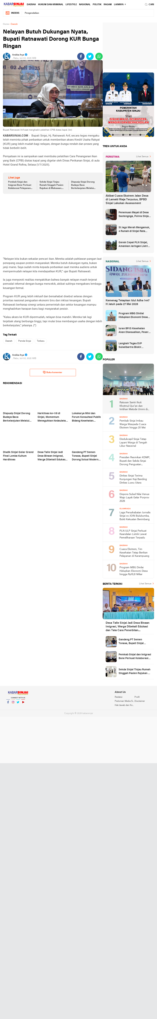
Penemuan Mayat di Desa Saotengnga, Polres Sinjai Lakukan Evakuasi (134, 214)
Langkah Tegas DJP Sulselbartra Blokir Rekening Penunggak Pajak (131, 345)
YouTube (23, 703)
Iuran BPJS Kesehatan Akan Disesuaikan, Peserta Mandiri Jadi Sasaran (135, 330)
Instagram (13, 703)
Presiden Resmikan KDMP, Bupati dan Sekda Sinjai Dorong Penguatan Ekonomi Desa (135, 461)
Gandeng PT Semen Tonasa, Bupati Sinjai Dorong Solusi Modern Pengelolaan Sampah (132, 641)
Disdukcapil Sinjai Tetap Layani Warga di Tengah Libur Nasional (133, 442)
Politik (97, 5)
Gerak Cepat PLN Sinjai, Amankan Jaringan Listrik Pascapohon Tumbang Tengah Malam (134, 244)
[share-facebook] (81, 56)
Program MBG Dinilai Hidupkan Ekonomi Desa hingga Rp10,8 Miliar (133, 315)
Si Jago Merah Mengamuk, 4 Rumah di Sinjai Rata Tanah (134, 229)
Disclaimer (139, 701)
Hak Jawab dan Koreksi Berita (124, 705)
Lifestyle (71, 5)
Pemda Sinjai (24, 341)
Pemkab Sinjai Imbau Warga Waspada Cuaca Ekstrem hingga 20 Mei (133, 424)
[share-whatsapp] (99, 56)
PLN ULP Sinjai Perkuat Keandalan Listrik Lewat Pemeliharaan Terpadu (133, 534)
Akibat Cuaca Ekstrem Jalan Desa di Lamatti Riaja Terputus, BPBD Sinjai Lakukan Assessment (127, 199)
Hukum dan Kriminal (50, 5)
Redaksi (118, 697)
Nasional (85, 5)
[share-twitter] (90, 56)
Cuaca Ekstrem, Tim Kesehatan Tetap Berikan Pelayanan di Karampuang (134, 552)
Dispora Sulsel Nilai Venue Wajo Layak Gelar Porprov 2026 (134, 498)
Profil (137, 697)
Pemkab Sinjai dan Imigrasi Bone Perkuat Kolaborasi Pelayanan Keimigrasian (19, 185)
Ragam (108, 5)
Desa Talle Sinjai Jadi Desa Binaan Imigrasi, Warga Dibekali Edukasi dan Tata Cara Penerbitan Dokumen (127, 626)
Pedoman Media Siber (124, 701)
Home (6, 24)
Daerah (31, 5)
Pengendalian (32, 13)
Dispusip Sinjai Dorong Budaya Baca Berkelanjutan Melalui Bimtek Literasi (83, 185)
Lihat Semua (142, 157)
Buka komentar (52, 372)
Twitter (18, 703)
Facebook (8, 703)
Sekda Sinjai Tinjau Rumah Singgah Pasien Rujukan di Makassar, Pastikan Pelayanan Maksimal (51, 185)
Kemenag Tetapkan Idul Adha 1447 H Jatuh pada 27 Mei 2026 (127, 302)
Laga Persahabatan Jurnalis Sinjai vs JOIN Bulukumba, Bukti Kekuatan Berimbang (135, 516)
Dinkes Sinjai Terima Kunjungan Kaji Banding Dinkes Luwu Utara (133, 479)
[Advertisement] (53, 225)
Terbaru (41, 341)
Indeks (12, 13)
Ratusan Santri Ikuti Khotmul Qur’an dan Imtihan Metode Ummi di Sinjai (134, 406)
